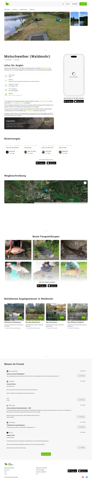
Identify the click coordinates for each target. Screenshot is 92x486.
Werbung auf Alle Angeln (41, 467)
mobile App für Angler (44, 101)
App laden (83, 4)
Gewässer (74, 4)
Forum (67, 4)
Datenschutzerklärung (9, 467)
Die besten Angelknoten (41, 471)
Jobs (5, 473)
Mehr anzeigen (46, 454)
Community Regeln (40, 469)
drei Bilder (20, 103)
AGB (5, 471)
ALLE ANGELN (29, 110)
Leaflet (36, 202)
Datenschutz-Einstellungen (11, 477)
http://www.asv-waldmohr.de (15, 95)
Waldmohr (45, 68)
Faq (37, 473)
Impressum (6, 469)
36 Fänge (13, 103)
